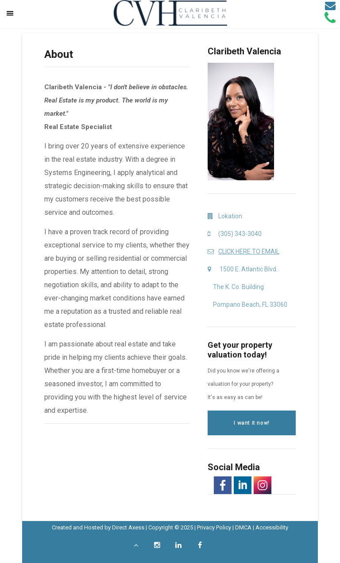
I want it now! (251, 423)
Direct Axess (128, 527)
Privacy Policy (214, 527)
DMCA (243, 527)
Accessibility (271, 527)
